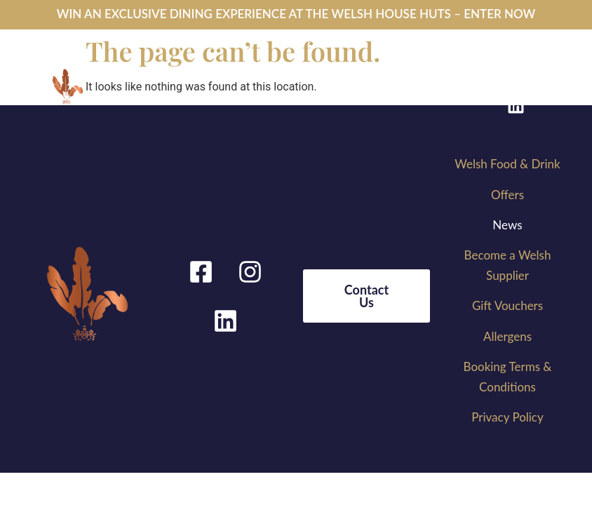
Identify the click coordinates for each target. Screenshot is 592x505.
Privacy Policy (507, 417)
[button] (286, 77)
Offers (507, 194)
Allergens (507, 336)
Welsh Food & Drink (507, 163)
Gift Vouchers (507, 305)
